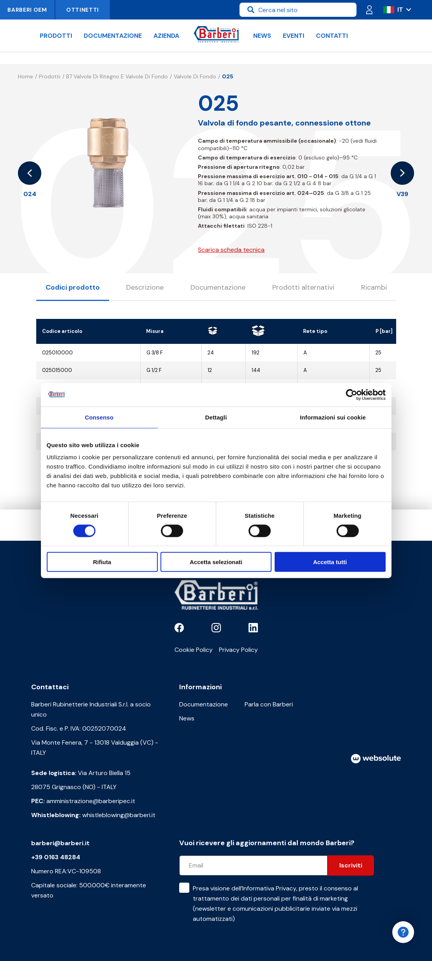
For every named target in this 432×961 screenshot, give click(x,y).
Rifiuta (102, 562)
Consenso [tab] (99, 417)
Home (25, 76)
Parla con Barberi (269, 704)
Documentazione (113, 36)
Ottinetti (82, 9)
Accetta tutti (330, 562)
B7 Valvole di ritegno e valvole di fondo (117, 76)
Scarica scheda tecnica (231, 250)
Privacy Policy (238, 650)
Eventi (293, 36)
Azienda (166, 36)
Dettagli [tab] (216, 417)
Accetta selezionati (216, 562)
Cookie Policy (194, 650)
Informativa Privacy (269, 888)
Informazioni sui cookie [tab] (333, 417)
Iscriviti (350, 865)
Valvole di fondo (195, 76)
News (262, 36)
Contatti (332, 36)
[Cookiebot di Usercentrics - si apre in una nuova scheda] (351, 394)
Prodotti (56, 36)
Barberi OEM (27, 9)
